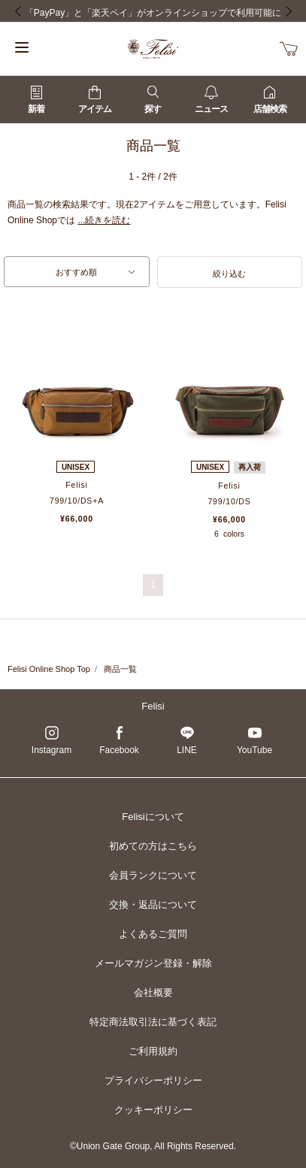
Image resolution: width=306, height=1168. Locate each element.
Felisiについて (152, 816)
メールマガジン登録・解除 (153, 963)
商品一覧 (120, 668)
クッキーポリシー (153, 1109)
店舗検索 (269, 100)
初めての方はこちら (153, 846)
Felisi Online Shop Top (49, 668)
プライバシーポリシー (153, 1080)
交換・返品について (153, 904)
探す (152, 100)
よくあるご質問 (153, 934)
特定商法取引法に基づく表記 (153, 1021)
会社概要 (153, 992)
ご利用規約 (153, 1051)
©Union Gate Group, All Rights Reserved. (153, 1146)
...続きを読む (103, 220)
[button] (230, 272)
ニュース (211, 100)
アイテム (94, 100)
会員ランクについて (153, 875)
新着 (36, 100)
